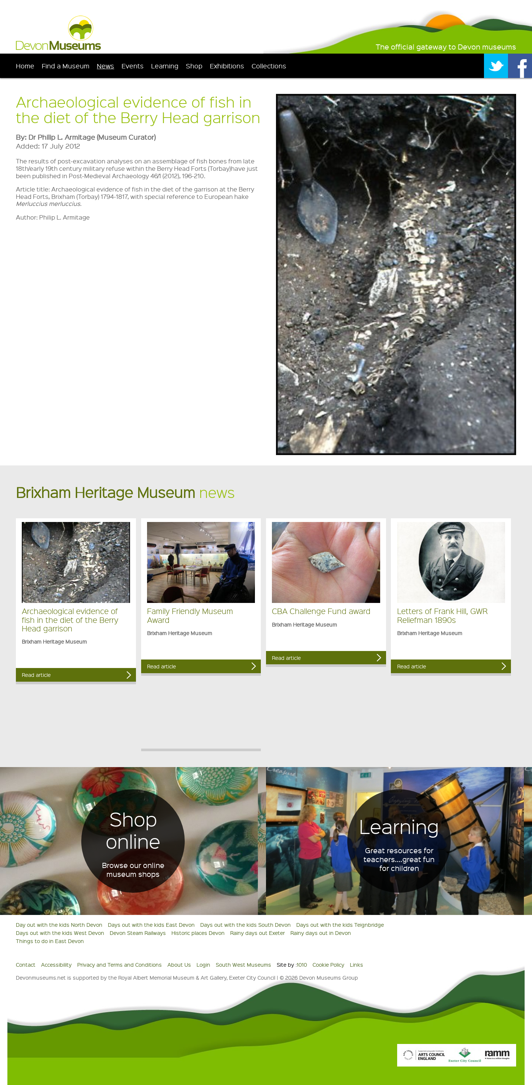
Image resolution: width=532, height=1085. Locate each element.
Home (25, 65)
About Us (179, 964)
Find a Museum (65, 65)
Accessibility (56, 964)
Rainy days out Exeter (257, 932)
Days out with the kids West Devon (60, 932)
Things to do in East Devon (50, 940)
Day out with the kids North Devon (59, 924)
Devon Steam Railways (138, 932)
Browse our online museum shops (133, 869)
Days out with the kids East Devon (151, 924)
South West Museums (243, 964)
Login (203, 964)
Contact (25, 964)
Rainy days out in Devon (320, 932)
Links (356, 964)
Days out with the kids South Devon (245, 924)
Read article (36, 674)
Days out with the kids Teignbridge (340, 924)
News (105, 65)
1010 (302, 964)
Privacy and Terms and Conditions (119, 964)
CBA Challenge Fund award (321, 611)
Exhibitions (227, 65)
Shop (194, 65)
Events (133, 65)
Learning (164, 65)
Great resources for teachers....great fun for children (399, 859)
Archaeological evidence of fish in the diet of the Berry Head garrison (70, 619)
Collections (269, 65)
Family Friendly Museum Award (190, 615)
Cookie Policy (328, 964)
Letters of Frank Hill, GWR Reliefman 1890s (442, 615)
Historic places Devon (198, 932)
